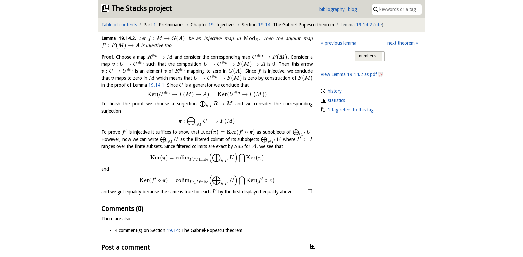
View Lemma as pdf (349, 74)
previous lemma (340, 43)
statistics (336, 100)
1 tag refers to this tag (351, 109)
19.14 (264, 24)
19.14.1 (156, 85)
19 (211, 24)
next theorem (401, 43)
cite (378, 24)
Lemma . (118, 38)
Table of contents (119, 24)
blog (352, 9)
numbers (367, 56)
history (335, 91)
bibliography (332, 9)
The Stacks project (141, 8)
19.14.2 (364, 24)
